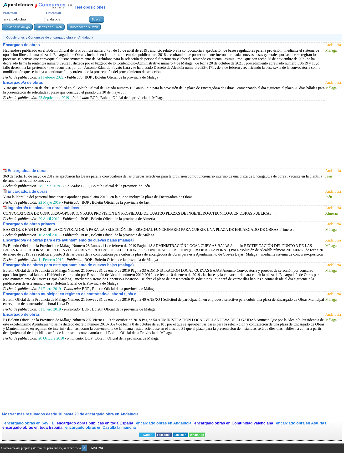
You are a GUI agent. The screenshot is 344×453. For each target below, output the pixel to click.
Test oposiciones (90, 7)
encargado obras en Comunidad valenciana (233, 423)
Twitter (146, 435)
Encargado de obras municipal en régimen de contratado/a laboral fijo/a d (69, 294)
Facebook (163, 435)
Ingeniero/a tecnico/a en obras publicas (43, 208)
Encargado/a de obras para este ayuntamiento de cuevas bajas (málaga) (68, 240)
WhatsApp (197, 435)
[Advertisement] (146, 134)
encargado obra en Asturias (301, 423)
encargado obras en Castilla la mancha (100, 427)
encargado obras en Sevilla (29, 423)
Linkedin (180, 435)
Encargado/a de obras (23, 82)
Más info (97, 448)
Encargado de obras (21, 45)
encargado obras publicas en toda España (95, 423)
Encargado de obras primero (29, 224)
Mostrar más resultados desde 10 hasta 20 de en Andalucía (70, 414)
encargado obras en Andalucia (163, 423)
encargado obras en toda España (32, 427)
